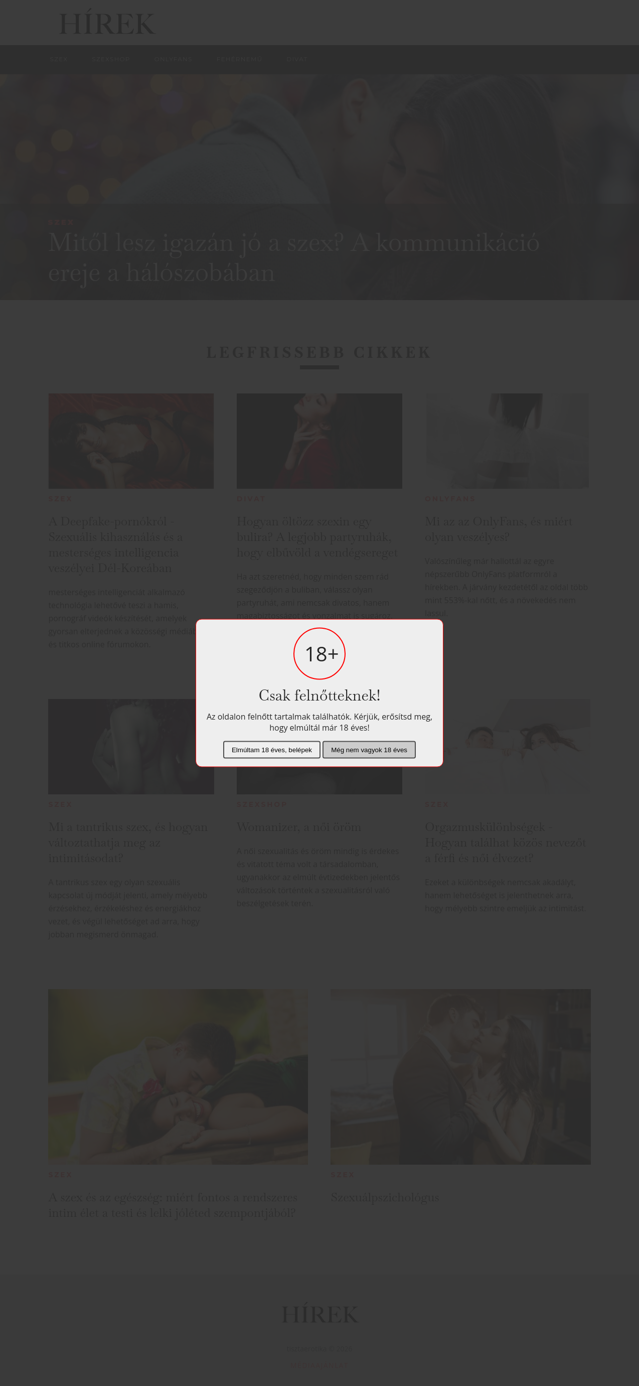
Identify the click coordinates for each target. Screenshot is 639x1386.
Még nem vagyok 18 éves (369, 750)
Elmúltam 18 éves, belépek (272, 750)
